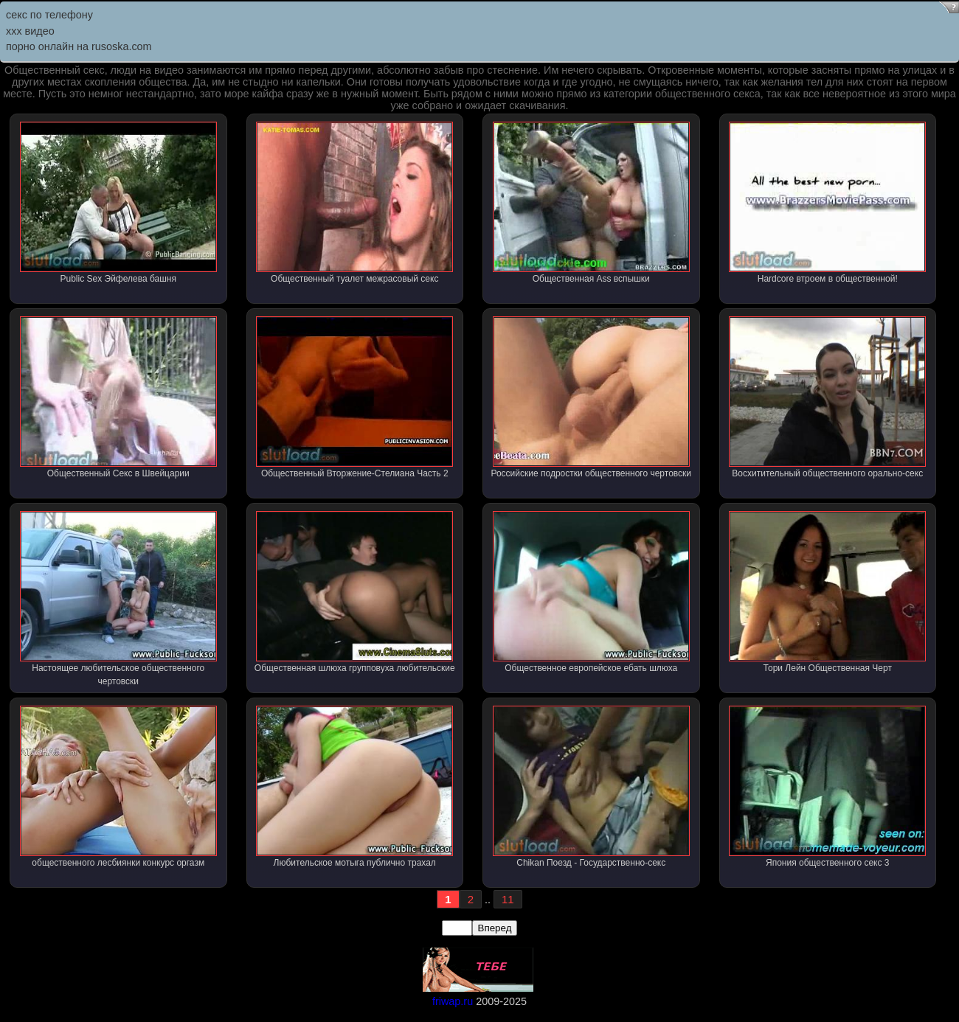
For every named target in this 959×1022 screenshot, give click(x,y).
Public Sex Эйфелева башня (118, 203)
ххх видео (30, 31)
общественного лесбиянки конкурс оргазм (118, 787)
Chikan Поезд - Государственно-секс (591, 787)
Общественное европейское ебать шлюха (591, 592)
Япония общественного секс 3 (827, 787)
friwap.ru (452, 1001)
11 (508, 899)
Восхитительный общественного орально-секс (827, 397)
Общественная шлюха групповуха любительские (355, 592)
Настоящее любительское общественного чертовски (118, 598)
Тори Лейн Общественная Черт (827, 592)
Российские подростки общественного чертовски (591, 397)
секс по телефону (49, 15)
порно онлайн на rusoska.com (79, 46)
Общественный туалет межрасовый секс (354, 203)
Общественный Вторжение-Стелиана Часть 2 (354, 397)
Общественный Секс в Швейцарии (118, 397)
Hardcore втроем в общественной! (827, 203)
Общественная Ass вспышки (591, 203)
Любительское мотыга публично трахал (354, 787)
